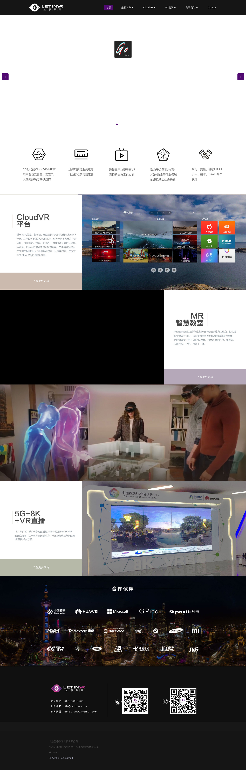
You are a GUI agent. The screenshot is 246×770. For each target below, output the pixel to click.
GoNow (212, 7)
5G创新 (170, 7)
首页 (108, 7)
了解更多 (123, 103)
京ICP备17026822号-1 (61, 758)
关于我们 (192, 7)
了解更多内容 (41, 281)
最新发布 (127, 7)
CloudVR (149, 7)
